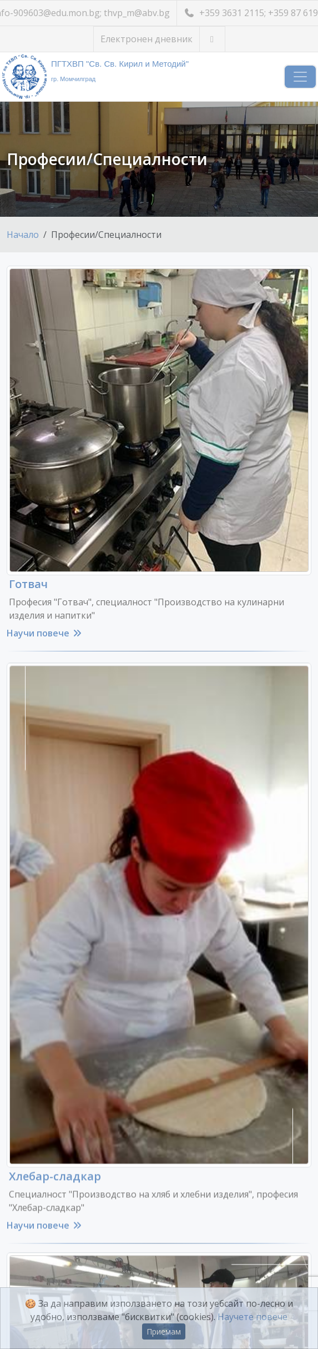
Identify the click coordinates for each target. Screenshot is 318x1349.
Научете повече (252, 1317)
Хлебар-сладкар (55, 1160)
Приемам (164, 1331)
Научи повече (45, 633)
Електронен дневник (146, 39)
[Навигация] (300, 77)
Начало (23, 234)
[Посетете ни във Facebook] (212, 39)
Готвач (28, 583)
